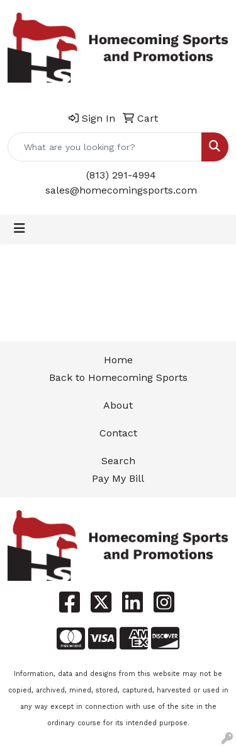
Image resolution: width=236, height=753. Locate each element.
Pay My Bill (118, 478)
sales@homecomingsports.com (121, 190)
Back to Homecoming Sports (118, 377)
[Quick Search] (105, 146)
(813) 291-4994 (121, 175)
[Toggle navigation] (19, 228)
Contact (118, 433)
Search (118, 461)
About (118, 405)
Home (118, 360)
